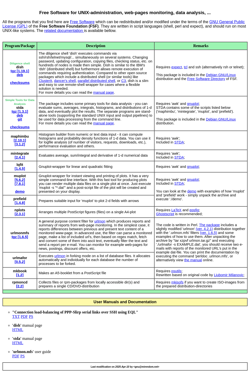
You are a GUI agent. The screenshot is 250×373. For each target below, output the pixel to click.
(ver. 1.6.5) (208, 233)
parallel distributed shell (96, 81)
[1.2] (19, 275)
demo (20, 191)
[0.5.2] (20, 262)
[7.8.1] (20, 184)
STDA (179, 142)
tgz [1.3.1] (19, 111)
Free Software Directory (206, 79)
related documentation (64, 31)
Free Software (82, 22)
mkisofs (177, 282)
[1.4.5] (20, 169)
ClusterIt (45, 81)
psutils (176, 271)
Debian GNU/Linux (221, 75)
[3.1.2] (20, 144)
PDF (24, 316)
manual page (103, 92)
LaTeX (176, 210)
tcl (186, 67)
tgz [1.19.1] (19, 71)
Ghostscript (165, 214)
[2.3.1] (20, 214)
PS (31, 316)
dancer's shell (65, 81)
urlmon (99, 221)
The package (209, 225)
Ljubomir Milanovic (228, 275)
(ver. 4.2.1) (204, 229)
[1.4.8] (20, 203)
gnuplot (193, 104)
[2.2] (19, 286)
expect (176, 67)
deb (20, 75)
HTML (17, 330)
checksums (20, 83)
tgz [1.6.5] (19, 237)
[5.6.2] (20, 180)
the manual (193, 260)
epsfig (194, 210)
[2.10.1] (20, 140)
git (20, 119)
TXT (16, 316)
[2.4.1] (20, 157)
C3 (123, 81)
